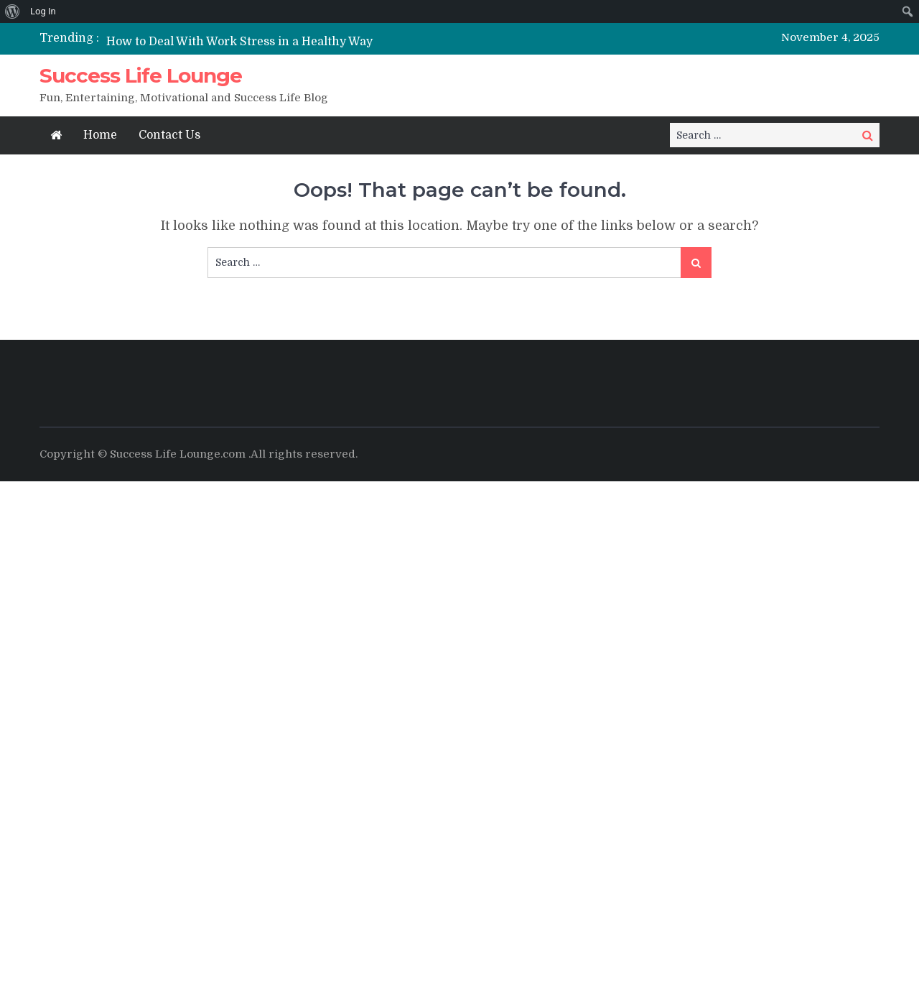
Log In (43, 11)
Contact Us (169, 135)
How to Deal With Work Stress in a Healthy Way (239, 41)
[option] (325, 41)
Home (100, 135)
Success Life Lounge (140, 75)
